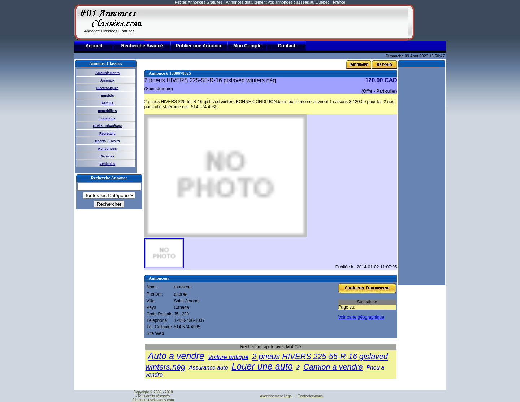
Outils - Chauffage (107, 126)
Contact (286, 45)
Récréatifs (107, 133)
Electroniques (107, 88)
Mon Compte (247, 45)
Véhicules (108, 164)
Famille (107, 103)
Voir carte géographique (361, 317)
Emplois (107, 95)
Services (107, 156)
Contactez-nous (310, 396)
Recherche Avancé (142, 45)
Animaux (107, 80)
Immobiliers (107, 111)
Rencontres (107, 148)
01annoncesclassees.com (153, 400)
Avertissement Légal (276, 396)
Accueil (94, 45)
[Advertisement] (276, 22)
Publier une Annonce (199, 45)
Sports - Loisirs (107, 141)
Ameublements (107, 73)
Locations (107, 118)
